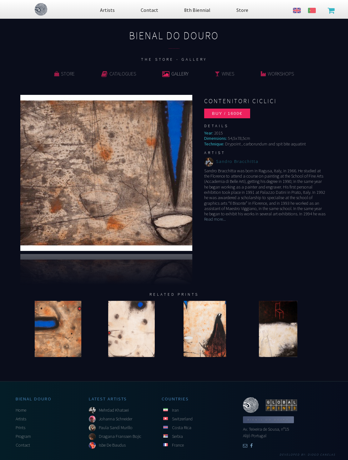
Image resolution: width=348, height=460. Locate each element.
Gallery (175, 74)
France (178, 445)
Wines (224, 74)
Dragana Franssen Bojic (120, 436)
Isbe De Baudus (112, 445)
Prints (20, 427)
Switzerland (182, 419)
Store (64, 74)
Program (23, 436)
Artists (21, 419)
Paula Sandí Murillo (116, 427)
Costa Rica (181, 427)
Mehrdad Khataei (114, 410)
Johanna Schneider (115, 419)
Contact (23, 445)
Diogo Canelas (321, 455)
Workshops (277, 74)
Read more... (215, 219)
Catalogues (118, 74)
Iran (175, 410)
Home (21, 410)
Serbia (177, 436)
